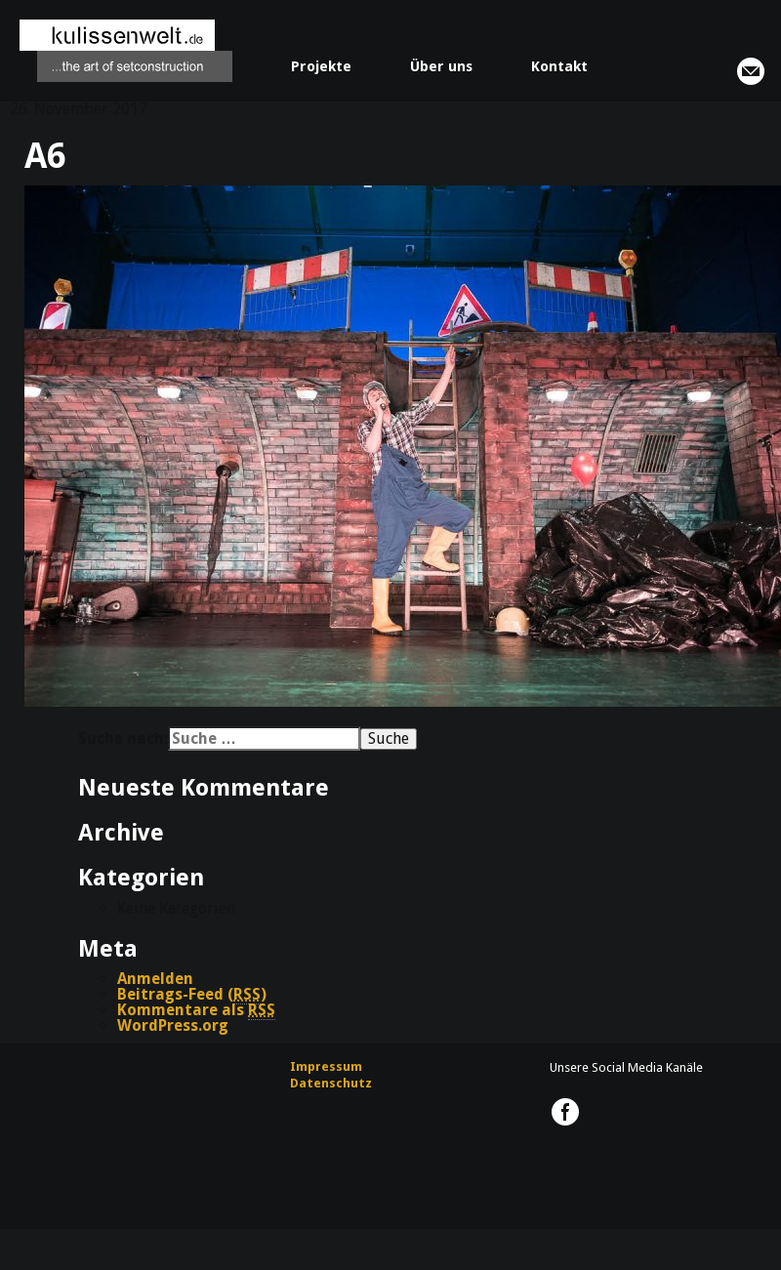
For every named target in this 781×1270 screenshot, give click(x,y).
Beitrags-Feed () (192, 994)
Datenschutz (331, 1083)
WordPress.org (172, 1025)
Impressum (326, 1066)
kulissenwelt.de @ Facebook (565, 1111)
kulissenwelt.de (126, 51)
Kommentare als (196, 1010)
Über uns (441, 66)
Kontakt (559, 66)
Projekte (321, 66)
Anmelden (155, 978)
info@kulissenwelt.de (750, 71)
